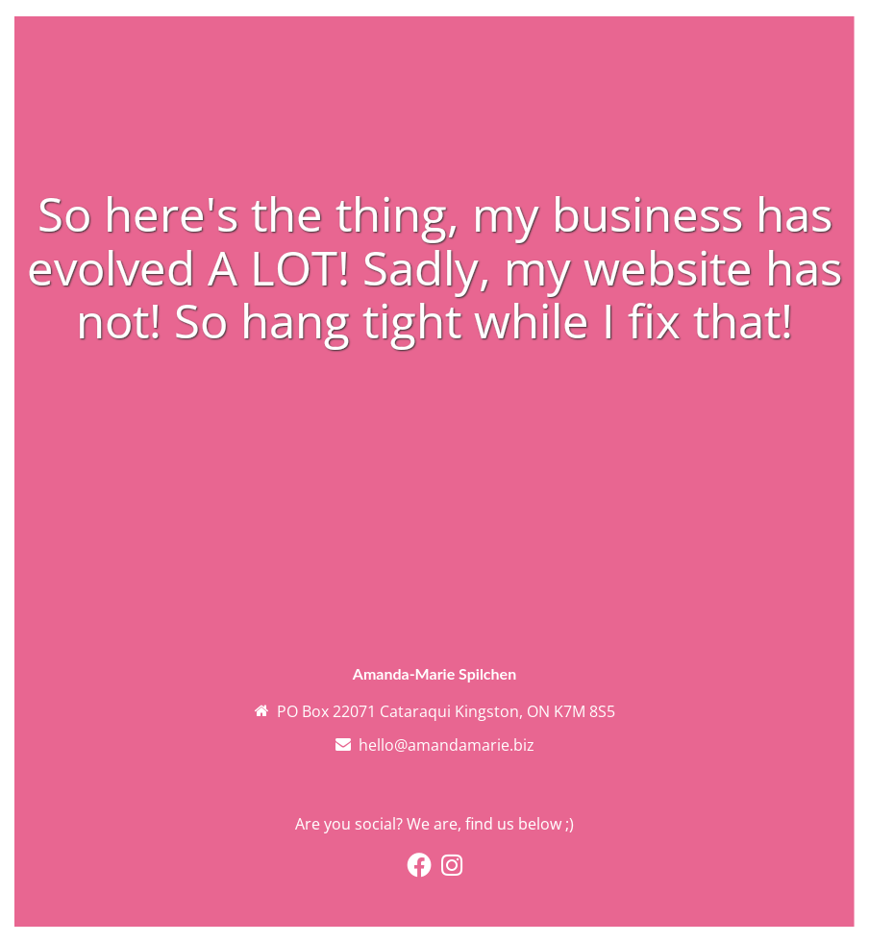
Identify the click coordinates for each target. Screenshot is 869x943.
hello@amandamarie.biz (446, 745)
